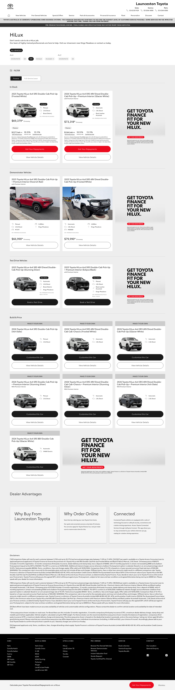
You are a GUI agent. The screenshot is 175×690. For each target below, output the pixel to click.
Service (71, 15)
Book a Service (124, 646)
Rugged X (50, 59)
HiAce (65, 651)
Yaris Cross (39, 646)
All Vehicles (16, 50)
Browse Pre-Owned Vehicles (101, 646)
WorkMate (15, 59)
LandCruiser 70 (68, 648)
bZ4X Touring (40, 659)
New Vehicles (21, 15)
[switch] (25, 78)
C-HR (37, 651)
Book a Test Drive (34, 302)
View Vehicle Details (35, 157)
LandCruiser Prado (42, 667)
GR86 (9, 656)
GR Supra (10, 659)
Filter (17, 70)
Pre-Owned (96, 641)
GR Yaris (10, 664)
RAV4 (37, 654)
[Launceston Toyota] (10, 6)
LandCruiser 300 (41, 670)
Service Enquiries (125, 648)
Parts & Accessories (87, 15)
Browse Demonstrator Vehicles (99, 649)
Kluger (37, 664)
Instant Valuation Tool (99, 653)
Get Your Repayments (34, 149)
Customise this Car (34, 357)
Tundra (65, 654)
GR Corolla (11, 662)
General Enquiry (152, 648)
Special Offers (57, 15)
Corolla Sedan (12, 651)
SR (25, 59)
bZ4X (37, 656)
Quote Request (96, 656)
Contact (161, 15)
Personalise (135, 15)
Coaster (66, 656)
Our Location (151, 646)
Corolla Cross (40, 648)
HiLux (65, 646)
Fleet (123, 15)
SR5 (31, 59)
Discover (148, 15)
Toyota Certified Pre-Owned (101, 659)
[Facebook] (147, 655)
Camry (9, 654)
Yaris (9, 646)
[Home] (8, 15)
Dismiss (161, 685)
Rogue (39, 59)
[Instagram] (166, 655)
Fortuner (38, 662)
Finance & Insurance (108, 15)
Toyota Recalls (124, 651)
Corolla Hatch (12, 648)
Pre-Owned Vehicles (39, 15)
